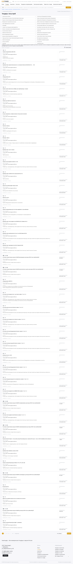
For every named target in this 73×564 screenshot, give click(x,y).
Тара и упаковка (6, 154)
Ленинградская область (12, 54)
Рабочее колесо (6, 197)
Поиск (3, 4)
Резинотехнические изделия (8, 58)
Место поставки (5, 53)
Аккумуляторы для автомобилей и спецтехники (12, 107)
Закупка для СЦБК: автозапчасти (9, 100)
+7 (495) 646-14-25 (7, 551)
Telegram (5, 555)
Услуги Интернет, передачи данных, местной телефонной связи (15, 443)
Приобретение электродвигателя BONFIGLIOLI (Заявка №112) (15, 221)
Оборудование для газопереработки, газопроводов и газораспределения (17, 214)
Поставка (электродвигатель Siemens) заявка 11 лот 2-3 (14, 319)
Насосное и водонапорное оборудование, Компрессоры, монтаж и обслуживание (18, 384)
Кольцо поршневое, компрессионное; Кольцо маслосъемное (15, 113)
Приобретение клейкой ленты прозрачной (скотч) (13, 173)
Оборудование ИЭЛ (6, 76)
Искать (68, 7)
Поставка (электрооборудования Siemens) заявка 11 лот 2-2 (15, 331)
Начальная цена (62, 51)
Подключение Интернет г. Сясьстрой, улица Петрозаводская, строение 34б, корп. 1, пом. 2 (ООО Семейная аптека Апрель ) (27, 438)
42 (12, 533)
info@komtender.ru (6, 553)
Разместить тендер (48, 4)
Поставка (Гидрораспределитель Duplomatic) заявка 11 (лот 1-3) (15, 379)
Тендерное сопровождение (26, 4)
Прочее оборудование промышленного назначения (12, 202)
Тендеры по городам (59, 549)
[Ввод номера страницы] (64, 533)
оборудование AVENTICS (7, 281)
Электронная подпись (38, 4)
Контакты (18, 4)
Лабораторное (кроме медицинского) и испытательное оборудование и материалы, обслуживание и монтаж (23, 82)
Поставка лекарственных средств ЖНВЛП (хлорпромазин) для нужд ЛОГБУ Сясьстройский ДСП (21, 402)
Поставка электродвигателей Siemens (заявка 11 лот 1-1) (14, 414)
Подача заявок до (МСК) (63, 94)
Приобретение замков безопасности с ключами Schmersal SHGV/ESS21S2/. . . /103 (19, 64)
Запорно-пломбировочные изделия (9, 70)
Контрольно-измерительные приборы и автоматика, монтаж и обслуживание (18, 286)
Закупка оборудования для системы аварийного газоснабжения (15, 209)
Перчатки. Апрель (6, 125)
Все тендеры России (59, 556)
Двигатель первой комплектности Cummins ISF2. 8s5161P (14, 498)
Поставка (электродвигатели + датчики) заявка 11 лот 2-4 (14, 294)
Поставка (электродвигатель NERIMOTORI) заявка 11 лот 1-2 (15, 390)
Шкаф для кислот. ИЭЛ (7, 355)
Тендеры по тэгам (58, 552)
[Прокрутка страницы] (68, 556)
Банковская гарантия (57, 4)
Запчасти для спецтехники (8, 105)
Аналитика (12, 4)
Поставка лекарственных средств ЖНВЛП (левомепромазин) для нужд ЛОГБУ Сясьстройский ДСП (22, 426)
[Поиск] (13, 1)
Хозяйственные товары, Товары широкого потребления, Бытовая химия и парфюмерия (19, 142)
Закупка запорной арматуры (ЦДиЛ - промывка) (12, 522)
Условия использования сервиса (64, 562)
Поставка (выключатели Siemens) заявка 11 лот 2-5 (13, 307)
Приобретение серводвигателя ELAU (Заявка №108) (13, 245)
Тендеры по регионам (59, 547)
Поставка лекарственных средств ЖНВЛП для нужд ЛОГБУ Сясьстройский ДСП (18, 510)
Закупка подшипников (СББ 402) (9, 51)
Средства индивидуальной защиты (9, 130)
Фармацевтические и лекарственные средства (11, 262)
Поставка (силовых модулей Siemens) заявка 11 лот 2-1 (14, 343)
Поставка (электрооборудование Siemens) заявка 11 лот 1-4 (15, 367)
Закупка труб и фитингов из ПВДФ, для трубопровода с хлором (15, 88)
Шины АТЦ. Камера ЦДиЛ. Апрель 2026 (10, 185)
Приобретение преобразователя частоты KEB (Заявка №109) (15, 233)
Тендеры (7, 4)
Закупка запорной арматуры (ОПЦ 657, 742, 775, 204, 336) (14, 462)
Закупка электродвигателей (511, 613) (10, 161)
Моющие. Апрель (6, 137)
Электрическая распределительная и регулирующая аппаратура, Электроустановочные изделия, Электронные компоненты (26, 238)
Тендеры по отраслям (59, 551)
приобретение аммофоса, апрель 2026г (10, 450)
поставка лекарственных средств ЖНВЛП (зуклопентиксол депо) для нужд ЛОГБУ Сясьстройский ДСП (23, 269)
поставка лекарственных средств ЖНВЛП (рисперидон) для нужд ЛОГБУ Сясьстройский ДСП (21, 257)
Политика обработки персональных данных (38, 562)
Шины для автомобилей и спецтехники (10, 190)
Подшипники (5, 56)
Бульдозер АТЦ (6, 486)
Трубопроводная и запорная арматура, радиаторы (12, 93)
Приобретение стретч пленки (8, 149)
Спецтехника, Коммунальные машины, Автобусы (12, 491)
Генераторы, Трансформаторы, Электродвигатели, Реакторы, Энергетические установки (20, 166)
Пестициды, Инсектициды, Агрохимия (10, 455)
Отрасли (4, 153)
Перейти (69, 533)
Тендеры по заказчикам (60, 554)
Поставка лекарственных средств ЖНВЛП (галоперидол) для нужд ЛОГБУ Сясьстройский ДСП (21, 474)
